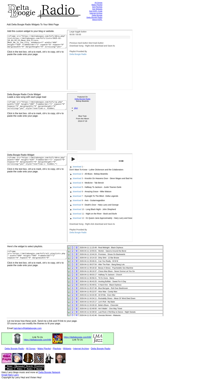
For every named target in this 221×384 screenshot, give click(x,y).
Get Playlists (97, 7)
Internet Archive (96, 13)
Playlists (57, 348)
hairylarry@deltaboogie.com (27, 328)
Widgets (67, 348)
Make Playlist (96, 5)
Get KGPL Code (95, 11)
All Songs (98, 3)
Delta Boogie (97, 15)
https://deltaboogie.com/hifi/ (37, 340)
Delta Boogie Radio (94, 17)
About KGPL (97, 20)
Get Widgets (97, 9)
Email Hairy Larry (10, 375)
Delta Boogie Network (49, 372)
